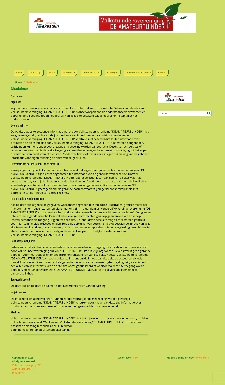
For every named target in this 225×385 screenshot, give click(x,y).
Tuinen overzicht (91, 72)
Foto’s (52, 72)
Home (19, 72)
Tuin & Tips (35, 72)
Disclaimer (18, 372)
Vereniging (112, 72)
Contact (162, 72)
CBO (135, 357)
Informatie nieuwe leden (138, 72)
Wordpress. (202, 357)
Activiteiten (69, 72)
